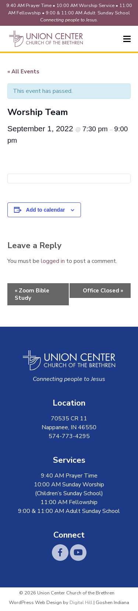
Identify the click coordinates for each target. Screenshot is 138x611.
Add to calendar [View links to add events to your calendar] (45, 210)
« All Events (23, 71)
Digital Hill (81, 602)
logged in (53, 261)
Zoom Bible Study (32, 294)
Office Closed (103, 290)
